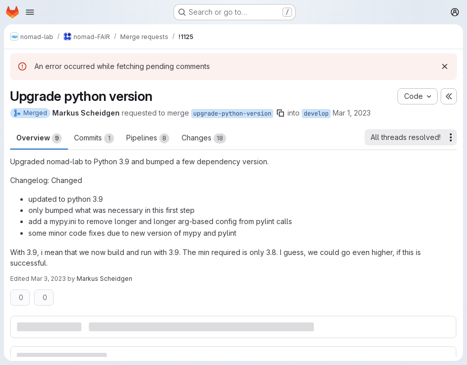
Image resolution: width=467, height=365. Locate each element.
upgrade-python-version (232, 114)
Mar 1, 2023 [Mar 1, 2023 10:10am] (352, 112)
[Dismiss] (445, 66)
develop (316, 114)
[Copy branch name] (280, 113)
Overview (39, 138)
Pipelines (147, 138)
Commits (94, 138)
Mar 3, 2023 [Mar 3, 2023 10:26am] (48, 278)
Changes (204, 138)
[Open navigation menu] (30, 12)
